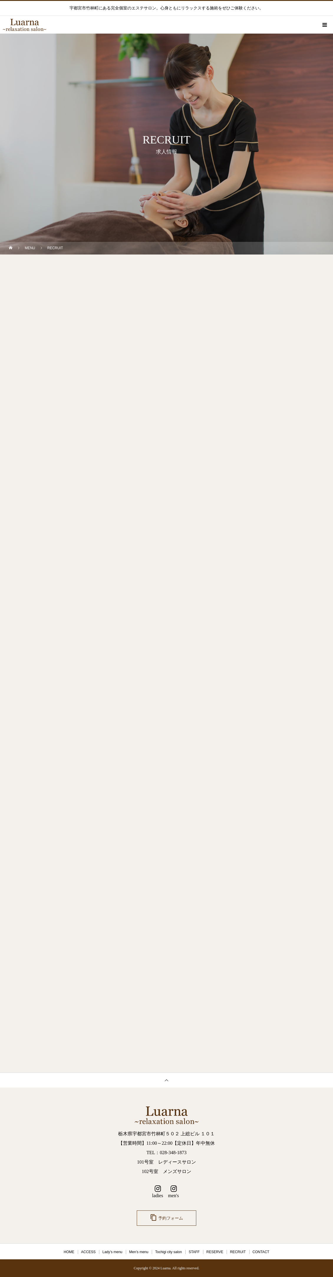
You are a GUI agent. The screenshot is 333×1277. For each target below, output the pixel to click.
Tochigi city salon (168, 1252)
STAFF (194, 1252)
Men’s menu (138, 1252)
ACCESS (88, 1252)
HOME (69, 1252)
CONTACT (261, 1252)
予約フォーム (166, 1217)
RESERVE (214, 1252)
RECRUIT (237, 1252)
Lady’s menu (112, 1252)
